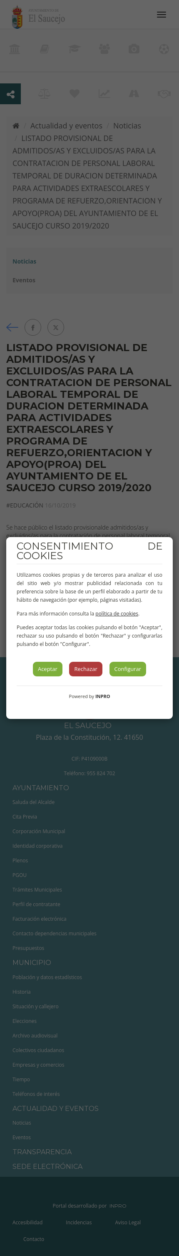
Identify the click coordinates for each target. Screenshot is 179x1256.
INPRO (102, 696)
